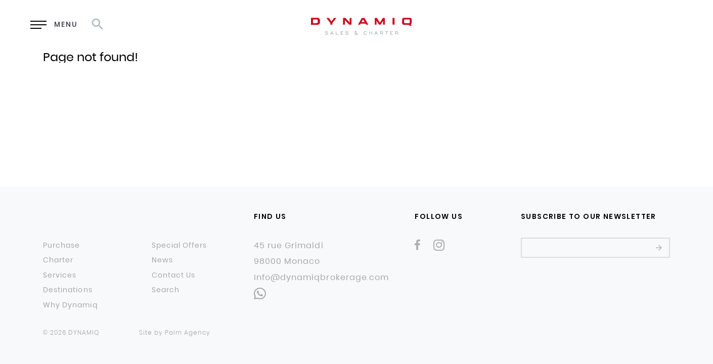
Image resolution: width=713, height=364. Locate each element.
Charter (58, 260)
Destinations (68, 290)
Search (166, 290)
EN (594, 25)
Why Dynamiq (70, 305)
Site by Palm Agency (174, 332)
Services (59, 275)
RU (620, 25)
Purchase (61, 245)
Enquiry (526, 25)
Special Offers (179, 245)
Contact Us (174, 275)
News (162, 260)
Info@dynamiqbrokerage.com (321, 277)
